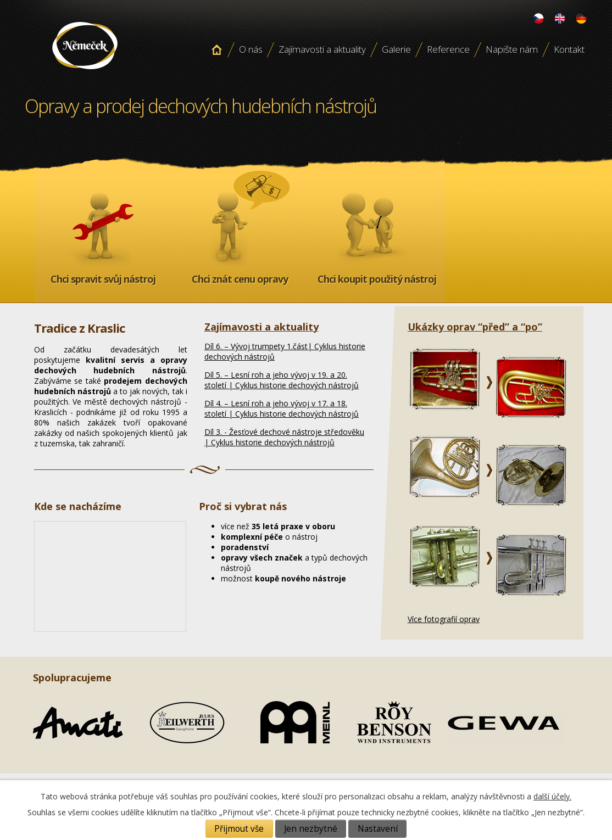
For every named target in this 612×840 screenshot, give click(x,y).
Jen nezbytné (310, 829)
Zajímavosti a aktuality (322, 49)
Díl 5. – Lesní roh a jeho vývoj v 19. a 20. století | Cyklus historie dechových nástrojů (281, 379)
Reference (448, 49)
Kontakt (569, 49)
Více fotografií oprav (444, 619)
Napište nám (512, 49)
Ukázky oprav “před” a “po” (475, 326)
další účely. (552, 796)
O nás (251, 49)
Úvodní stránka (216, 49)
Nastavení (378, 829)
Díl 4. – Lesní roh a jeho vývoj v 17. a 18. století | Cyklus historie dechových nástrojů (281, 408)
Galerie (396, 49)
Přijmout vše (239, 829)
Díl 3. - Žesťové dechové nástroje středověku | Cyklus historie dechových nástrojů (284, 437)
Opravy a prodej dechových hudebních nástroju (85, 73)
